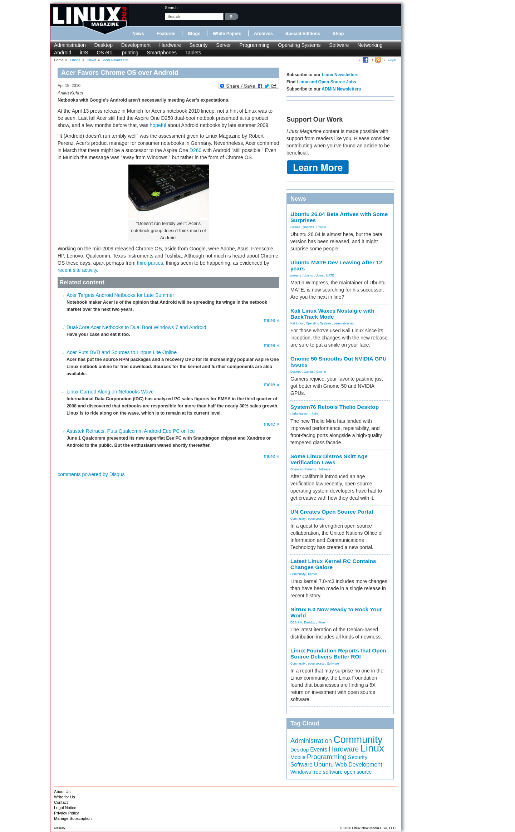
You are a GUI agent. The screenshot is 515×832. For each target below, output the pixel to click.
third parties (150, 263)
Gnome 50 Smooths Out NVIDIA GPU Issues (338, 362)
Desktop (103, 45)
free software (328, 772)
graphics (308, 227)
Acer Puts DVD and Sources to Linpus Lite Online (122, 352)
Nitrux (321, 622)
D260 (195, 150)
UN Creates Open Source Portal (331, 512)
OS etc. (105, 52)
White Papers (227, 33)
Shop (338, 33)
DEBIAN (295, 622)
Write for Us (64, 797)
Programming (254, 45)
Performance (299, 414)
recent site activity (77, 270)
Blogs (194, 33)
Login (392, 60)
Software (339, 45)
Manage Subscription (73, 818)
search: (172, 7)
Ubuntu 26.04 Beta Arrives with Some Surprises (339, 217)
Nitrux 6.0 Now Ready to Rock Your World (336, 612)
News (138, 33)
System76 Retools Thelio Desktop (334, 407)
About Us (62, 791)
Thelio (314, 414)
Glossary (59, 827)
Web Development (358, 764)
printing (130, 52)
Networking (369, 45)
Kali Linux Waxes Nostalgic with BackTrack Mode (332, 314)
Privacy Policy (66, 813)
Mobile (297, 757)
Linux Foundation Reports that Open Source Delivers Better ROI (338, 653)
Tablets (193, 52)
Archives (263, 33)
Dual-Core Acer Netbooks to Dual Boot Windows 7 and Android (136, 327)
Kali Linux (296, 323)
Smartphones (162, 52)
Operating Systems (299, 45)
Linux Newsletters (340, 74)
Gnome (321, 371)
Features (166, 33)
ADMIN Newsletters (341, 89)
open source (316, 518)
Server (223, 45)
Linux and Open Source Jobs (326, 81)
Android (62, 52)
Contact (61, 802)
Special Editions (302, 33)
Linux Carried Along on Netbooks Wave (110, 392)
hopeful (158, 125)
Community (297, 518)
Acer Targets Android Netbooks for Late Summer (120, 295)
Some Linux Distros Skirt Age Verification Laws (329, 459)
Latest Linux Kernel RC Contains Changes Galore (333, 564)
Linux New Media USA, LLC (374, 828)
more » (271, 320)
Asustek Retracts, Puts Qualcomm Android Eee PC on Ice (131, 431)
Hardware (170, 45)
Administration (70, 45)
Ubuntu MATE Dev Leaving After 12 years (336, 265)
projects (295, 275)
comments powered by (91, 474)
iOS (84, 52)
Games (295, 227)
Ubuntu (321, 227)
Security (199, 45)
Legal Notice (65, 808)
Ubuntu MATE (324, 275)
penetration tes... (345, 323)
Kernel (312, 574)
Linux (372, 748)
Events (318, 750)
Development (136, 45)
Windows (300, 772)
